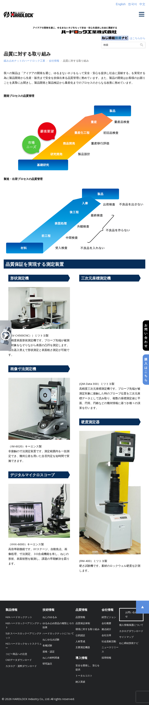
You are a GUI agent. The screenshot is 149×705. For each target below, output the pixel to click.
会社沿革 (106, 635)
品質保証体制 (83, 623)
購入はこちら (145, 369)
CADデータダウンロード (19, 660)
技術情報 (48, 610)
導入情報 (81, 658)
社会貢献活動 (109, 641)
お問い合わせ (145, 335)
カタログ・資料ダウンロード (21, 666)
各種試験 (47, 645)
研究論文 (47, 663)
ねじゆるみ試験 (51, 639)
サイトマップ (126, 637)
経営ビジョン (109, 617)
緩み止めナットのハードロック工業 (24, 60)
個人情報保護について (131, 625)
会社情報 (54, 60)
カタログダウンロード (131, 631)
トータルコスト (84, 675)
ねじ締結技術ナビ (128, 643)
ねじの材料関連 (51, 657)
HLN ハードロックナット (19, 617)
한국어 (132, 4)
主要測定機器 (83, 647)
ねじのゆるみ (50, 617)
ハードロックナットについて (58, 633)
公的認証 (80, 635)
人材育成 (80, 641)
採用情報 (106, 657)
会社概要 (106, 623)
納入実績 (80, 681)
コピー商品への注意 (16, 654)
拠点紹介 (106, 629)
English (120, 4)
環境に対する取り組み (88, 629)
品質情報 (81, 610)
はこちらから (137, 38)
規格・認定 (49, 651)
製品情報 (11, 610)
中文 (142, 4)
